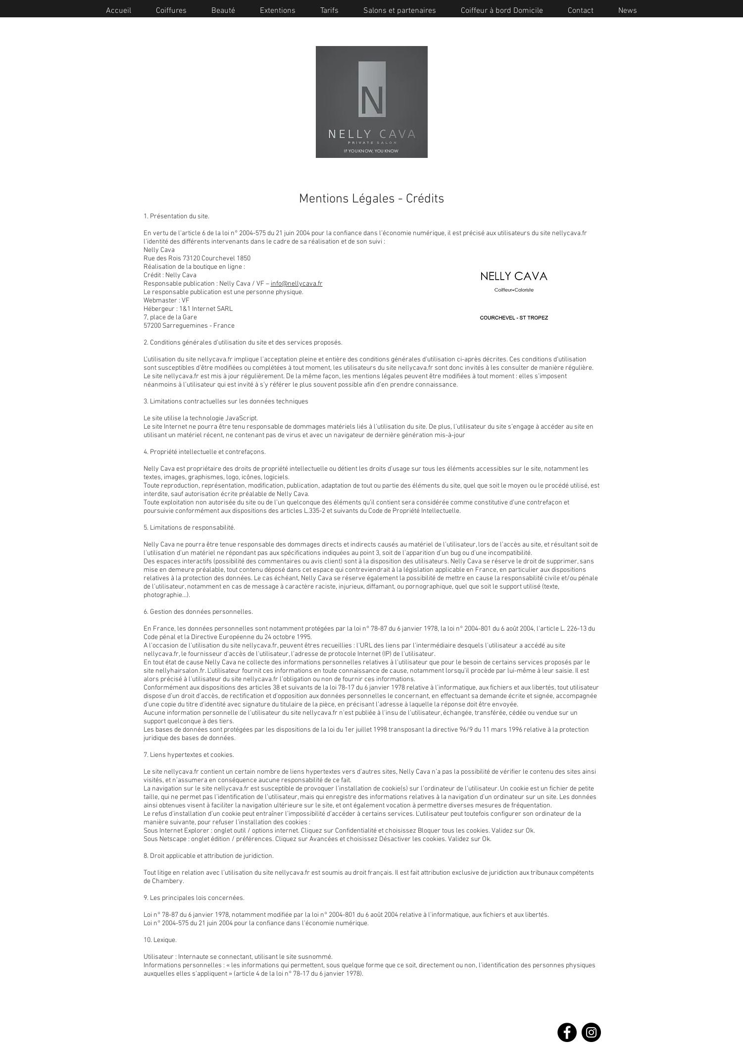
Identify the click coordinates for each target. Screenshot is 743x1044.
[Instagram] (591, 1032)
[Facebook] (567, 1032)
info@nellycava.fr (297, 284)
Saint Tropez (386, 993)
